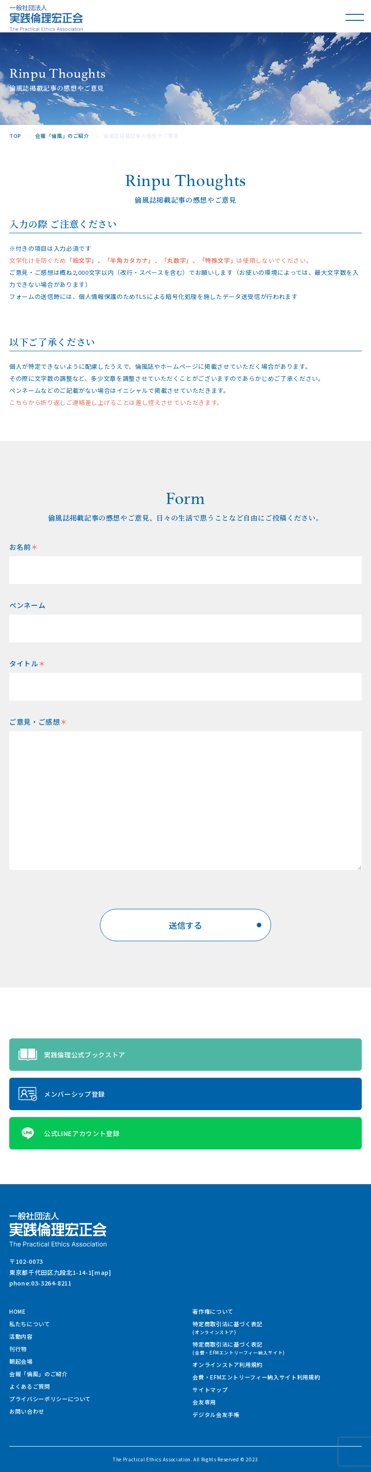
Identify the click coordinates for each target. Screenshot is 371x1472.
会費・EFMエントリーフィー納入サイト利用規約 (256, 1377)
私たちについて (29, 1324)
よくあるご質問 (29, 1386)
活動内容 (21, 1336)
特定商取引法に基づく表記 (227, 1327)
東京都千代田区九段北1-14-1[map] (60, 1272)
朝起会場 (21, 1361)
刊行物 (18, 1349)
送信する (215, 925)
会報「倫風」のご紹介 (62, 135)
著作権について (213, 1311)
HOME (17, 1311)
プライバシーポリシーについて (50, 1399)
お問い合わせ (26, 1411)
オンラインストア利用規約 (227, 1364)
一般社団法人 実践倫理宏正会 (46, 18)
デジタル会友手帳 (215, 1414)
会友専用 (204, 1402)
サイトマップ (210, 1389)
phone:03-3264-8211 (40, 1283)
